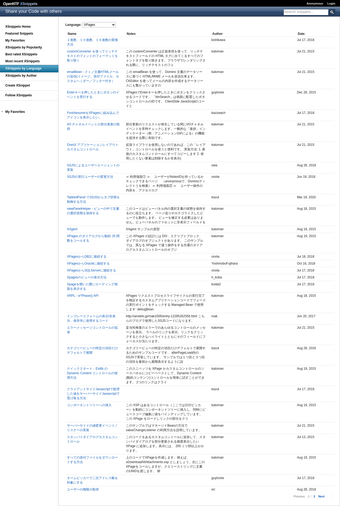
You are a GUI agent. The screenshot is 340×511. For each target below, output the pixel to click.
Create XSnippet (17, 85)
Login (331, 3)
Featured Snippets (19, 33)
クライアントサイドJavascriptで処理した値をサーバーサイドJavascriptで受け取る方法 (93, 393)
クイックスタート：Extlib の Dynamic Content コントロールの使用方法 (92, 373)
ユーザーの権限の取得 (83, 489)
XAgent (72, 229)
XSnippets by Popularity (23, 47)
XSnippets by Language (23, 68)
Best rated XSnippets (21, 54)
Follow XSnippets (18, 95)
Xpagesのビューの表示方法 (87, 277)
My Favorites (15, 40)
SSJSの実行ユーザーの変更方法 (90, 177)
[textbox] (306, 12)
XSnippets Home (18, 26)
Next (321, 496)
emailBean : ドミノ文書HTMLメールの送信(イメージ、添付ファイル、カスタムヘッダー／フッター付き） (93, 76)
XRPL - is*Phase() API (83, 296)
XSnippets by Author (21, 75)
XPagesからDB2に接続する (87, 256)
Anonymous (315, 3)
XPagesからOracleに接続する (88, 263)
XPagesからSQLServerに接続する (91, 270)
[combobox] (306, 12)
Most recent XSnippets (22, 61)
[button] (2, 112)
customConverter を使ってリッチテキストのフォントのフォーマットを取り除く (92, 56)
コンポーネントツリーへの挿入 (89, 405)
